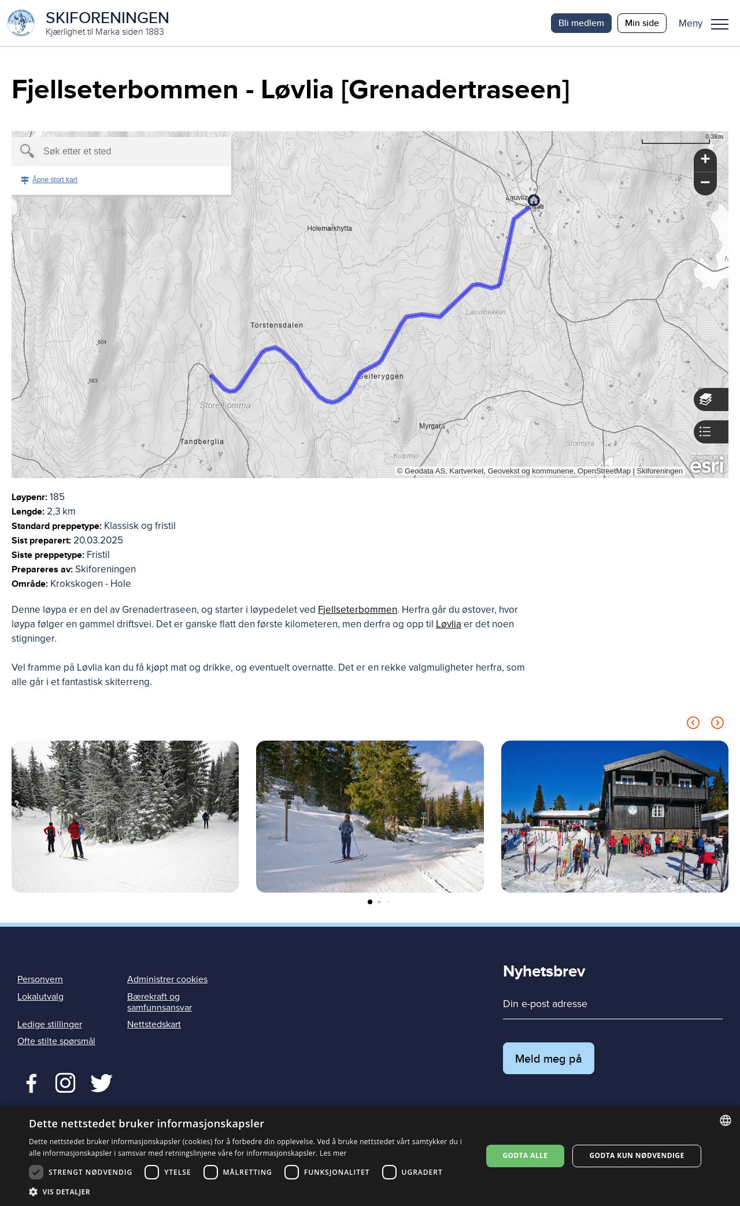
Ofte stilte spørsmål (56, 1041)
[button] (708, 23)
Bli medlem (581, 22)
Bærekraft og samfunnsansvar (159, 1002)
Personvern (40, 979)
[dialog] (370, 1156)
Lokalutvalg (40, 996)
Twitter (65, 1081)
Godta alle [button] (524, 1155)
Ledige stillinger (49, 1024)
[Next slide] (717, 725)
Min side (642, 22)
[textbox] (101, 151)
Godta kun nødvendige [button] (636, 1155)
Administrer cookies (167, 979)
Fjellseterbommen (357, 610)
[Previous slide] (693, 725)
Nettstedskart (154, 1024)
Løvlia (448, 624)
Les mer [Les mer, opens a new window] (333, 1153)
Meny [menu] (719, 24)
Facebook (28, 1081)
